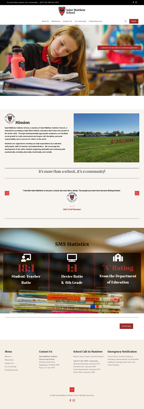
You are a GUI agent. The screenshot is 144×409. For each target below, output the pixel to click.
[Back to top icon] (72, 389)
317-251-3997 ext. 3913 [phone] (50, 2)
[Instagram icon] (136, 2)
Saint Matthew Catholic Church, (53, 128)
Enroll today (126, 326)
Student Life (9, 363)
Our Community (10, 367)
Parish (134, 21)
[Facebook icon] (133, 2)
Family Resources (11, 370)
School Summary (102, 287)
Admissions (9, 360)
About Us (8, 357)
